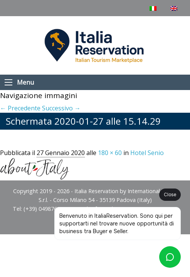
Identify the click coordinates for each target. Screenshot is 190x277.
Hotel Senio (147, 153)
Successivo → (61, 108)
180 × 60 (110, 153)
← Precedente (20, 108)
